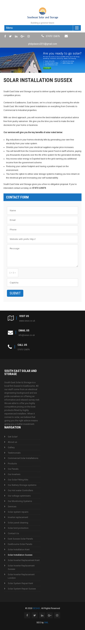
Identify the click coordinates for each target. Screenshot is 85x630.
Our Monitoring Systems (20, 501)
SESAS (36, 608)
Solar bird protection (18, 528)
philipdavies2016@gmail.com (42, 43)
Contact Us (13, 533)
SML (46, 622)
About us (12, 442)
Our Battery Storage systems (22, 485)
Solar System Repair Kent (20, 583)
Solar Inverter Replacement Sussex (21, 567)
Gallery (11, 447)
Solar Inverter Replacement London (21, 576)
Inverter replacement (18, 517)
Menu (9, 27)
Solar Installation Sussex (20, 555)
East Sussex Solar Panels (20, 538)
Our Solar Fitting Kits (18, 479)
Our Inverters (14, 474)
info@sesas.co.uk (27, 335)
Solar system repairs (18, 512)
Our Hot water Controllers (20, 490)
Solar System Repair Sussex (22, 588)
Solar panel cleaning (18, 522)
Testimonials (14, 452)
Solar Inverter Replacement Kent (24, 560)
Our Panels (13, 469)
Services (12, 506)
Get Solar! (13, 436)
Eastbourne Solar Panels (20, 544)
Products (12, 463)
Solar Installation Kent (19, 549)
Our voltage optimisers (19, 495)
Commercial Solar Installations (23, 458)
